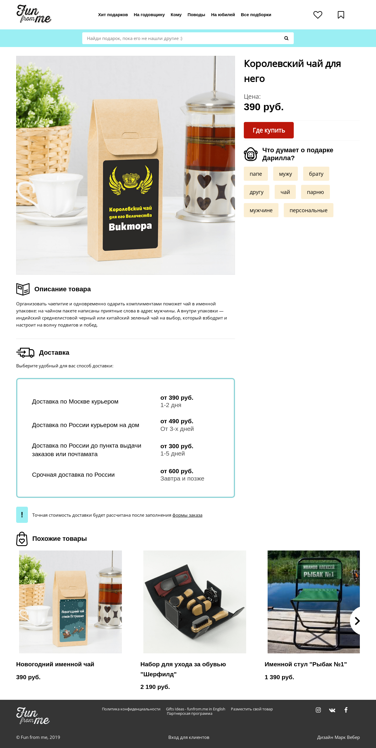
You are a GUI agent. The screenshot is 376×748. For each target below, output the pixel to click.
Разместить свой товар (252, 709)
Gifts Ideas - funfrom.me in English (195, 709)
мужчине (261, 210)
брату (316, 173)
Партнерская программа (189, 713)
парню (315, 191)
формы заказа (187, 515)
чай (285, 191)
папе (256, 173)
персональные (309, 210)
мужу (285, 173)
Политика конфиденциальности (131, 709)
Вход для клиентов (188, 737)
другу (256, 191)
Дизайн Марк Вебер (338, 737)
